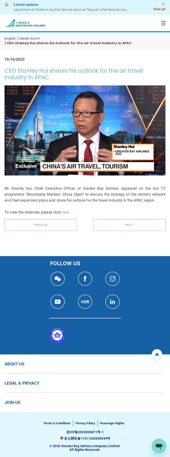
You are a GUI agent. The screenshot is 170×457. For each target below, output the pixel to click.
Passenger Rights (112, 423)
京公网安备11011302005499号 (87, 438)
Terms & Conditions (57, 423)
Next (129, 225)
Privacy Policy (85, 423)
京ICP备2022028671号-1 (85, 432)
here (65, 212)
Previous (40, 225)
